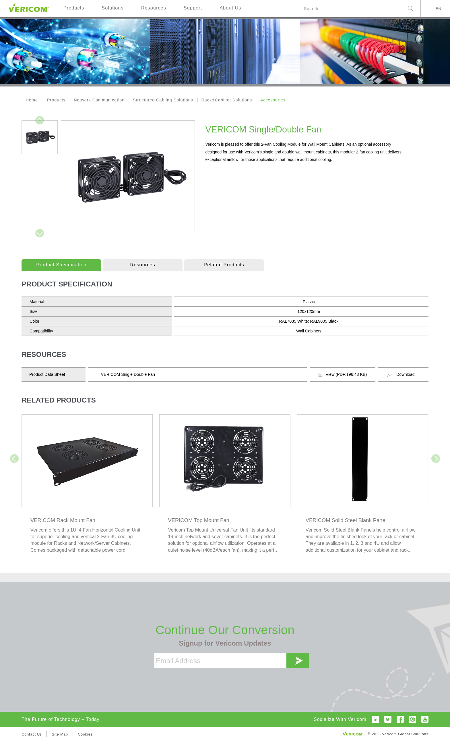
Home (32, 100)
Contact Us (32, 734)
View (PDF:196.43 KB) (343, 374)
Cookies (85, 734)
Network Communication (99, 100)
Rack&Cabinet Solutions (226, 100)
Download (401, 374)
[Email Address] (220, 660)
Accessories (273, 100)
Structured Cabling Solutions (163, 100)
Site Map (60, 734)
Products (56, 100)
